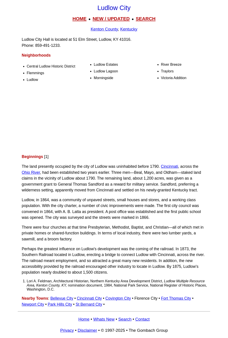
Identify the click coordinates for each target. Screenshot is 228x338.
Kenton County (104, 29)
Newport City (33, 304)
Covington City (118, 298)
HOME (79, 18)
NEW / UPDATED (111, 18)
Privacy (67, 330)
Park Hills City (60, 304)
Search (124, 319)
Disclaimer (87, 330)
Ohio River (31, 172)
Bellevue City (61, 298)
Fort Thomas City (176, 298)
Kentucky (128, 29)
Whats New (104, 319)
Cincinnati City (89, 298)
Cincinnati (169, 166)
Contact (142, 319)
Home (84, 319)
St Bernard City (89, 304)
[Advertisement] (114, 119)
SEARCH (146, 18)
